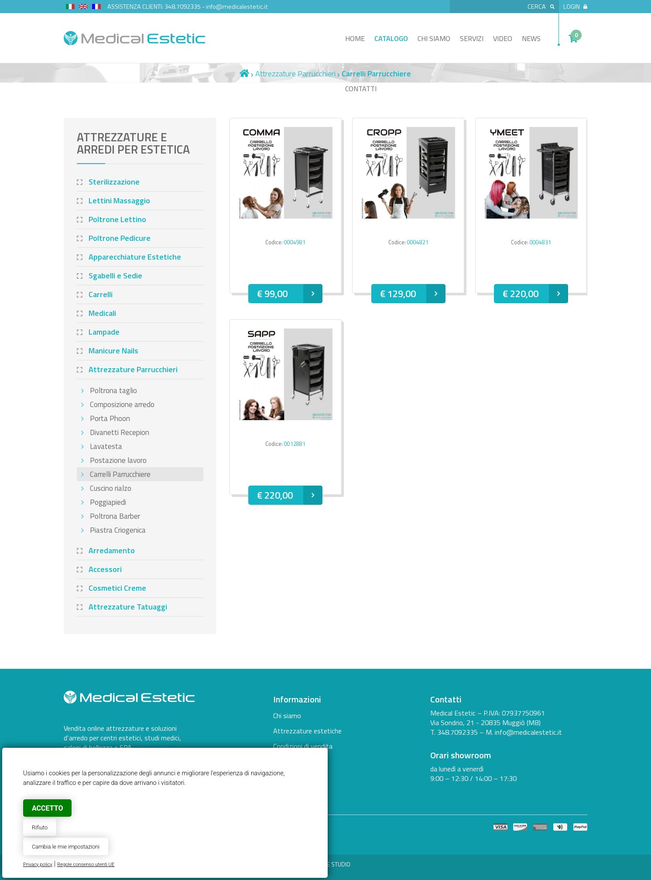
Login (575, 6)
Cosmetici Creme (117, 588)
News (531, 38)
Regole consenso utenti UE (85, 864)
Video (502, 38)
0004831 (540, 242)
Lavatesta (106, 446)
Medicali (102, 313)
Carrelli (101, 294)
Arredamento (112, 550)
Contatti (361, 88)
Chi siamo (434, 38)
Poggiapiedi (108, 502)
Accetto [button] (47, 808)
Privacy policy (37, 864)
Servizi (471, 38)
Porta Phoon (110, 418)
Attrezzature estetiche (307, 731)
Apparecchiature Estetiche (135, 257)
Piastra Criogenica (118, 530)
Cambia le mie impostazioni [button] (65, 846)
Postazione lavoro (118, 460)
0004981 (294, 242)
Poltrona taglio (113, 390)
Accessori (105, 569)
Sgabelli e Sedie (115, 275)
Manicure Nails (113, 350)
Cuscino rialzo (110, 488)
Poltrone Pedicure (120, 238)
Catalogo (391, 38)
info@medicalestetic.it (237, 6)
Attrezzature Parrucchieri (295, 73)
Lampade (104, 332)
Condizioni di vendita (302, 746)
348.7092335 (182, 6)
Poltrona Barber (115, 516)
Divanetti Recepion (119, 432)
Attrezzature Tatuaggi (128, 607)
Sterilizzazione (114, 182)
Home (355, 38)
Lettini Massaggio (119, 200)
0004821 (417, 242)
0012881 (294, 444)
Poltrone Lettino (117, 219)
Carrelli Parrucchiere (120, 474)
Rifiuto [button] (40, 827)
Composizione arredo (122, 404)
